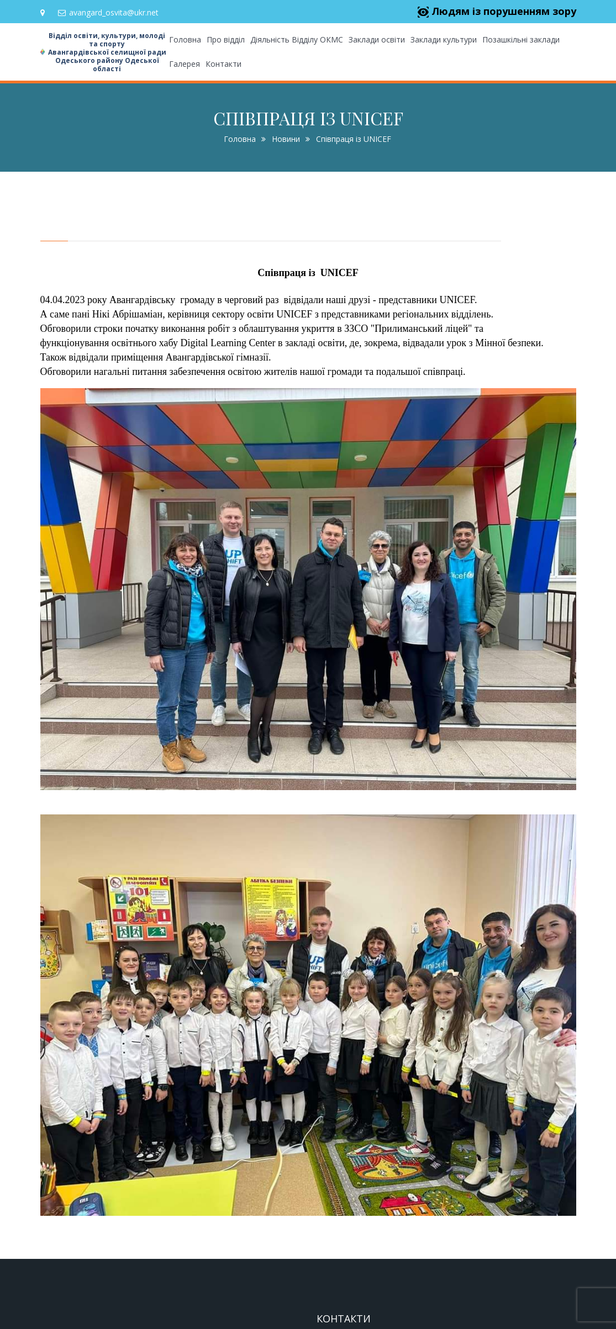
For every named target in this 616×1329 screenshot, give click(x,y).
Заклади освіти (377, 39)
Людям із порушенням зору (497, 11)
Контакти (223, 64)
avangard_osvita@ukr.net (108, 12)
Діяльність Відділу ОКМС (296, 39)
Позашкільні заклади (521, 39)
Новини (286, 139)
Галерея (184, 64)
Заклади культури (443, 39)
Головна (185, 39)
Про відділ (226, 39)
